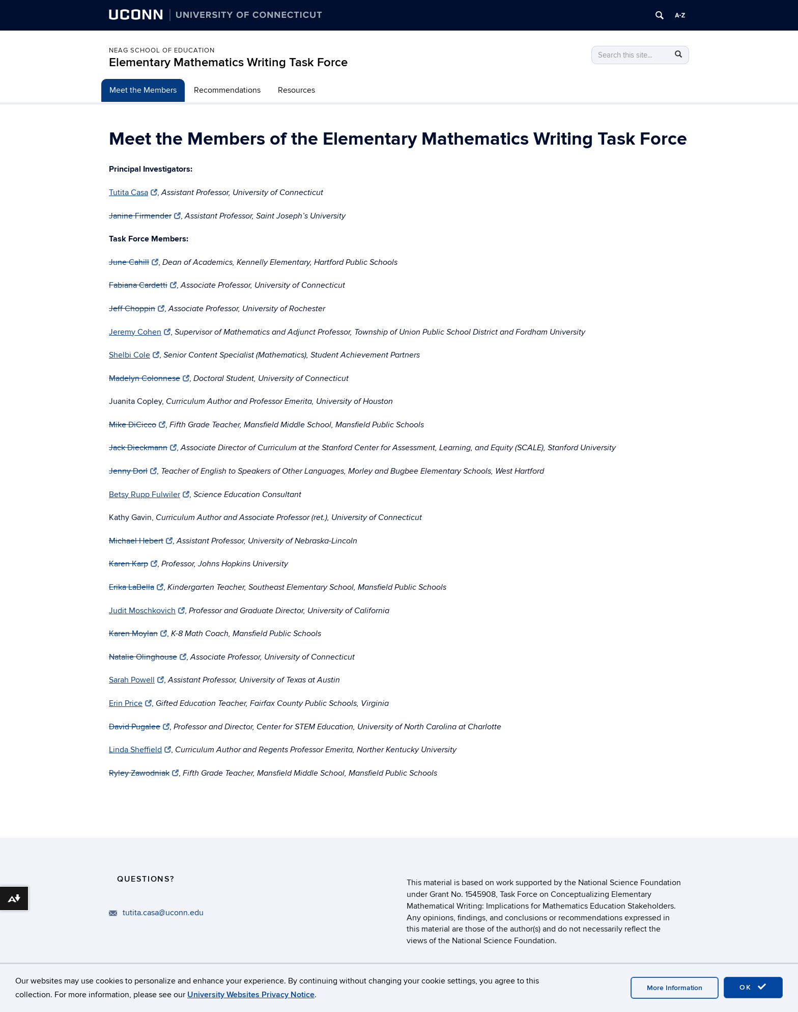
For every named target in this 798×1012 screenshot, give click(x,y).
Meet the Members (143, 90)
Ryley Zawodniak (144, 773)
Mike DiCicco (137, 425)
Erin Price (130, 703)
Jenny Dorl (133, 471)
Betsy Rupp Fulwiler (149, 494)
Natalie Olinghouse (147, 657)
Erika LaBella (136, 587)
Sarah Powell (136, 680)
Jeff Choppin (136, 309)
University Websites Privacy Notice (251, 995)
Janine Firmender (144, 216)
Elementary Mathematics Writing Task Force (228, 62)
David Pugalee (139, 727)
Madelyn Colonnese (149, 378)
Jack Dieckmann (143, 448)
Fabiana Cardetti (143, 285)
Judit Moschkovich (147, 611)
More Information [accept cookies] (674, 987)
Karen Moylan (138, 633)
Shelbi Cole (134, 355)
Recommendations (227, 90)
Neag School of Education (162, 50)
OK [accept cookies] (753, 987)
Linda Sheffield (140, 750)
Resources (296, 90)
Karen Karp (133, 564)
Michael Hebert (141, 541)
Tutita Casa (133, 192)
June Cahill (133, 262)
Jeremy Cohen (139, 332)
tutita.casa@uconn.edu (163, 913)
